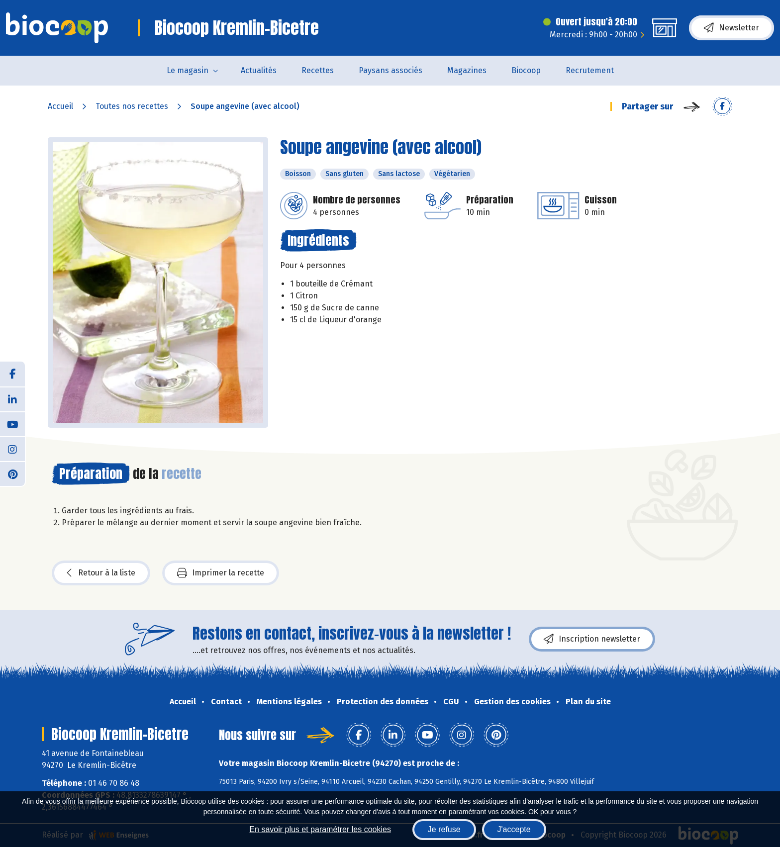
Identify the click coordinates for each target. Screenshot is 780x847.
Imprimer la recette (220, 573)
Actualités (259, 70)
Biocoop (526, 70)
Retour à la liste (101, 573)
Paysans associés (390, 70)
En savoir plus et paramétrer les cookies (320, 829)
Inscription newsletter (592, 639)
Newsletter (731, 28)
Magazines (467, 70)
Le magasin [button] (187, 70)
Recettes (317, 70)
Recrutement (590, 70)
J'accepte (514, 829)
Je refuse (444, 829)
